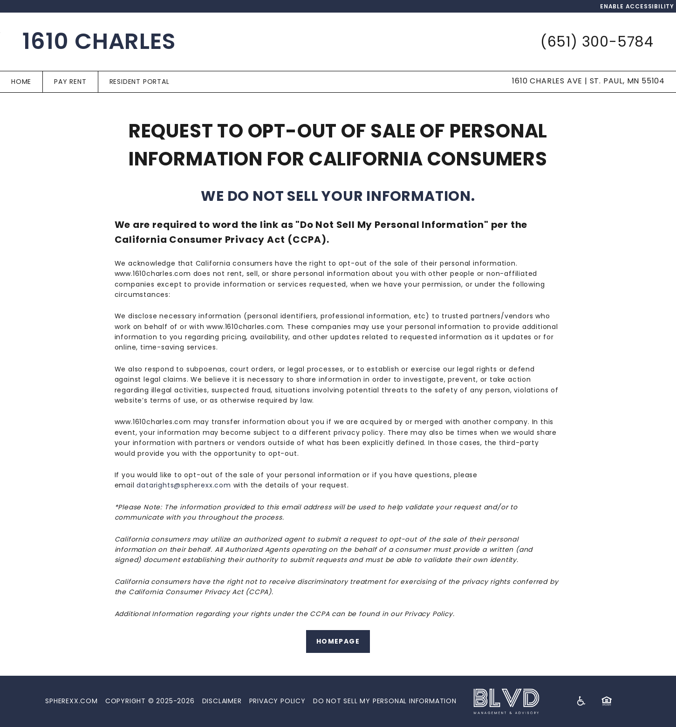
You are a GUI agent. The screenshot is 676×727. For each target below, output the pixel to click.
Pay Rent (70, 81)
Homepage (338, 641)
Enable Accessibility (637, 6)
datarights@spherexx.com (184, 485)
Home (21, 81)
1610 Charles (99, 41)
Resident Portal (139, 81)
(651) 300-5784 (597, 42)
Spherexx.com (71, 701)
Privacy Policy (277, 701)
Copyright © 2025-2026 (150, 701)
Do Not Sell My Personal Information (385, 701)
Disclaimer (222, 701)
